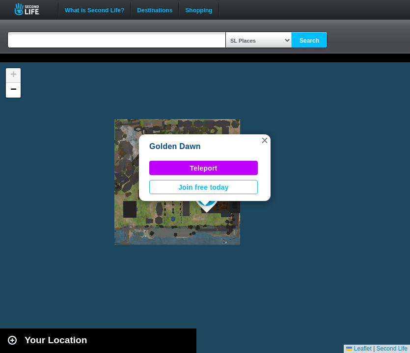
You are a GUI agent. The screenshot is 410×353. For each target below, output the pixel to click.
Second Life (32, 9)
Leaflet (358, 348)
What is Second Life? (94, 9)
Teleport (204, 168)
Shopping (198, 9)
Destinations (154, 9)
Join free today (203, 187)
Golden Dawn (175, 146)
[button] (265, 140)
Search (309, 40)
